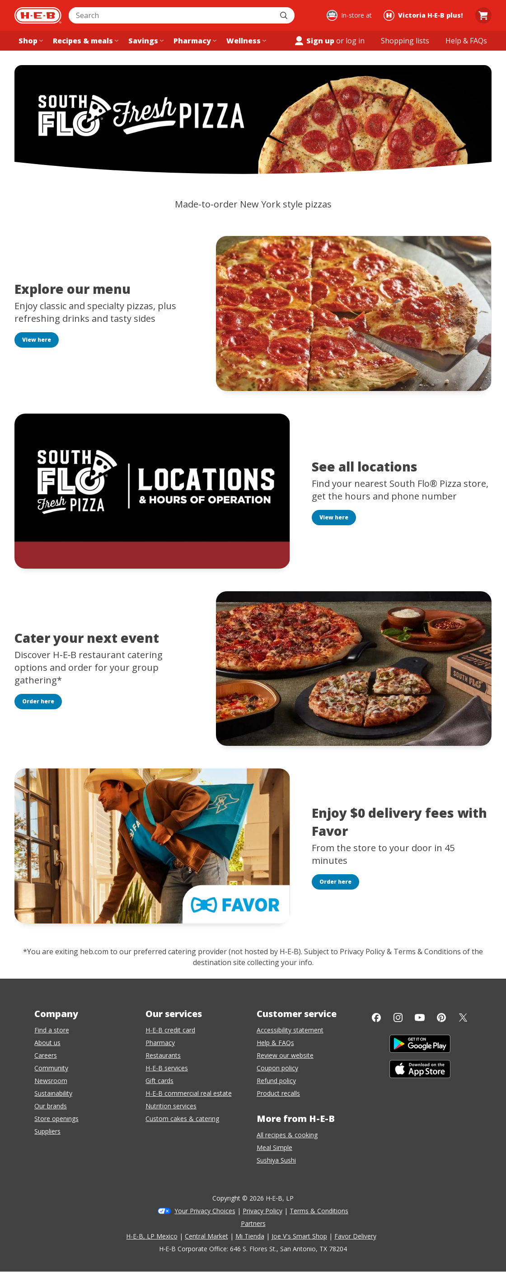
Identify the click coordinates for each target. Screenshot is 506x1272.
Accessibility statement (290, 1030)
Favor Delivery (355, 1236)
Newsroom (50, 1080)
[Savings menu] (145, 40)
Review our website (285, 1055)
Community (51, 1068)
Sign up (314, 40)
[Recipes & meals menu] (85, 40)
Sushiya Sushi (276, 1160)
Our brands (50, 1106)
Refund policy (276, 1080)
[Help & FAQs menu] (466, 40)
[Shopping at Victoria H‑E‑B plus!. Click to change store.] (424, 15)
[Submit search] (285, 15)
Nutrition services (171, 1106)
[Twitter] (463, 1017)
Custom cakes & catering (182, 1118)
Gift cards (159, 1080)
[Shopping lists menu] (405, 40)
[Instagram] (398, 1017)
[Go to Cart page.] (483, 15)
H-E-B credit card (170, 1030)
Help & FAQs (275, 1042)
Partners (253, 1223)
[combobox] (172, 15)
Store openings (56, 1118)
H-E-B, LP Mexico (152, 1236)
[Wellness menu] (245, 40)
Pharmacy (160, 1042)
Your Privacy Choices (204, 1210)
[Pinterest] (441, 1017)
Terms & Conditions (319, 1210)
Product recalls (278, 1093)
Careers (45, 1055)
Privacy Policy (262, 1210)
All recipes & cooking (287, 1135)
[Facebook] (376, 1017)
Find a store (51, 1030)
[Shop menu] (29, 40)
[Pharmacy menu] (194, 40)
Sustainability (53, 1093)
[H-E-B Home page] (37, 15)
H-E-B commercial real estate (188, 1093)
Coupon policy (277, 1068)
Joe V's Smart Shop (299, 1236)
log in (355, 41)
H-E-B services (166, 1068)
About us (47, 1042)
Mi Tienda (249, 1236)
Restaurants (163, 1055)
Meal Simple (274, 1147)
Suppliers (47, 1131)
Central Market (206, 1236)
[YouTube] (420, 1017)
